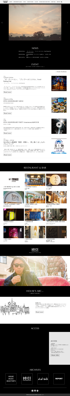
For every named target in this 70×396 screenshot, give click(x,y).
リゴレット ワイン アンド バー (50, 223)
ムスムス (26, 240)
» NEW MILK (7, 239)
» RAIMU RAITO (8, 221)
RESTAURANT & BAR (18, 1)
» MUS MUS (28, 239)
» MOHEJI (49, 187)
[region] (35, 24)
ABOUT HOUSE (30, 1)
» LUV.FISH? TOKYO (31, 187)
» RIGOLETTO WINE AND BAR (55, 221)
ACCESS (36, 1)
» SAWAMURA (50, 239)
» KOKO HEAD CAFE (31, 204)
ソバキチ (26, 223)
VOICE (24, 1)
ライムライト (5, 223)
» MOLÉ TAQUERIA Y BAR (11, 204)
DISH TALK (53, 1)
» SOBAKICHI (29, 221)
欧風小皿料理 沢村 (49, 240)
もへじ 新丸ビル (48, 188)
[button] (2, 22)
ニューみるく (5, 240)
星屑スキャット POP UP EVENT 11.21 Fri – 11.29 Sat (37, 57)
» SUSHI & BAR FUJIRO (53, 204)
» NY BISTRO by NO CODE (11, 187)
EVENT (11, 1)
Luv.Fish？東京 (27, 188)
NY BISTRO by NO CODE (7, 188)
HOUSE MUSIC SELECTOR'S (44, 1)
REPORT (58, 1)
